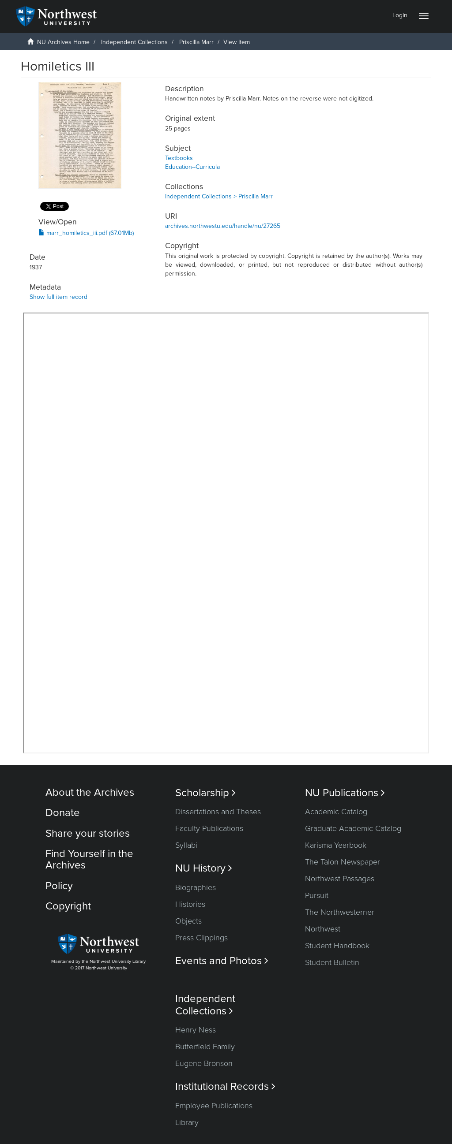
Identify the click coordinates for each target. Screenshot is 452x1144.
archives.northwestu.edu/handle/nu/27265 (222, 226)
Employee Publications (213, 1105)
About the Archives (89, 792)
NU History (203, 868)
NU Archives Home (63, 42)
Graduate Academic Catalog (353, 828)
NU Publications (345, 792)
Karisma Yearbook (335, 845)
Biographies (195, 887)
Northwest (322, 929)
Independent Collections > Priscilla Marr (219, 196)
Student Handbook (337, 945)
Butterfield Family (205, 1046)
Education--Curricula (192, 167)
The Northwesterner (339, 912)
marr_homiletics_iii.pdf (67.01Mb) (86, 233)
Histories (190, 904)
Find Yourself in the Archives (89, 859)
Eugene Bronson (204, 1063)
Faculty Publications (209, 828)
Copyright (68, 906)
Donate (62, 812)
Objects (188, 921)
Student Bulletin (332, 962)
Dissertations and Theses (218, 811)
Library (187, 1122)
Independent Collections (134, 42)
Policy (59, 885)
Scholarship (205, 792)
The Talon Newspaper (342, 862)
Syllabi (186, 845)
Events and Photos (221, 960)
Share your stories (87, 833)
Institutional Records (225, 1086)
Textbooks (179, 158)
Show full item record (58, 297)
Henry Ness (195, 1030)
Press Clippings (201, 938)
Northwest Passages (339, 878)
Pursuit (316, 895)
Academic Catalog (336, 811)
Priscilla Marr (196, 42)
